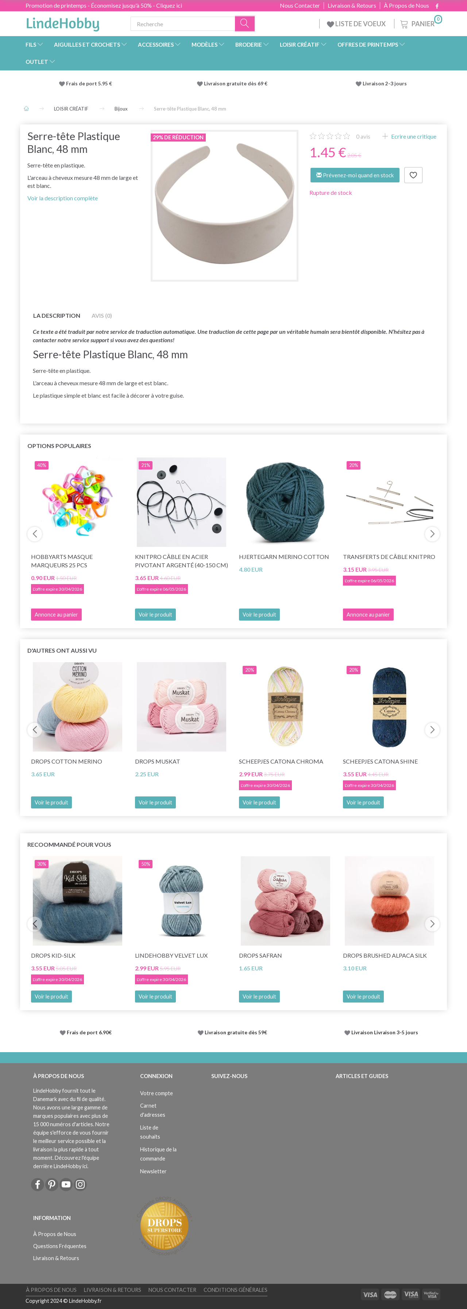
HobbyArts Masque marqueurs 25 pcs (62, 560)
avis (363, 136)
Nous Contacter (300, 5)
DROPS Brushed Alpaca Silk (385, 955)
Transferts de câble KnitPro (389, 556)
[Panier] (420, 23)
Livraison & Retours (352, 5)
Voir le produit (155, 614)
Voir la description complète (62, 197)
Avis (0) (102, 315)
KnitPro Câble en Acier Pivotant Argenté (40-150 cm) (181, 560)
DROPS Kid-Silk (53, 955)
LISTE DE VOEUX (357, 24)
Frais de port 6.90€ (89, 1032)
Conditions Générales (235, 1290)
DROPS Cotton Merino (66, 761)
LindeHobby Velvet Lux (171, 955)
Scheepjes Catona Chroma (281, 761)
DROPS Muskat (157, 761)
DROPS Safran (260, 955)
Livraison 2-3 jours (385, 83)
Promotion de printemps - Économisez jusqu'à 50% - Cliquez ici (104, 5)
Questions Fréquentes (59, 1246)
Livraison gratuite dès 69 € (237, 83)
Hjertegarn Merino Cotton (284, 556)
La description (56, 315)
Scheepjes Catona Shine (380, 761)
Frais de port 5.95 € (89, 83)
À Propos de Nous (406, 5)
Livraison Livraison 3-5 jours (384, 1032)
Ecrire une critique (413, 136)
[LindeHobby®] (62, 22)
